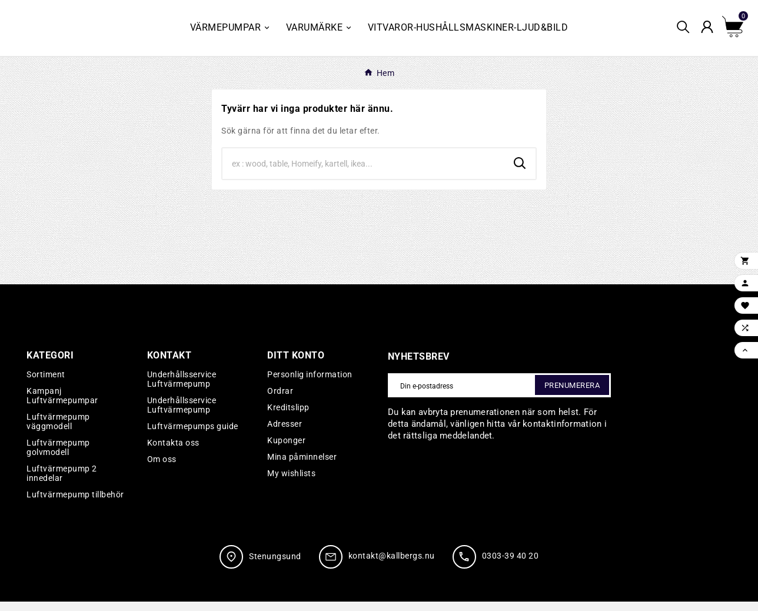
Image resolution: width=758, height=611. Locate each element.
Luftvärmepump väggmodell (58, 430)
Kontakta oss (173, 452)
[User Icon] (710, 33)
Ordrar (280, 400)
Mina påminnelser (302, 466)
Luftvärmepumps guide (192, 435)
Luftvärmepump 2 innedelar (61, 482)
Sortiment (45, 383)
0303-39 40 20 (510, 565)
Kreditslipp (288, 416)
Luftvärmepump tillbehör (75, 504)
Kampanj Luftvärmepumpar (62, 405)
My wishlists (291, 482)
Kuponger (286, 449)
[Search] (363, 173)
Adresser (284, 433)
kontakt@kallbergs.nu (391, 565)
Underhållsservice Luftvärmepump (182, 388)
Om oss (162, 468)
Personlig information (310, 383)
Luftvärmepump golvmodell (58, 456)
